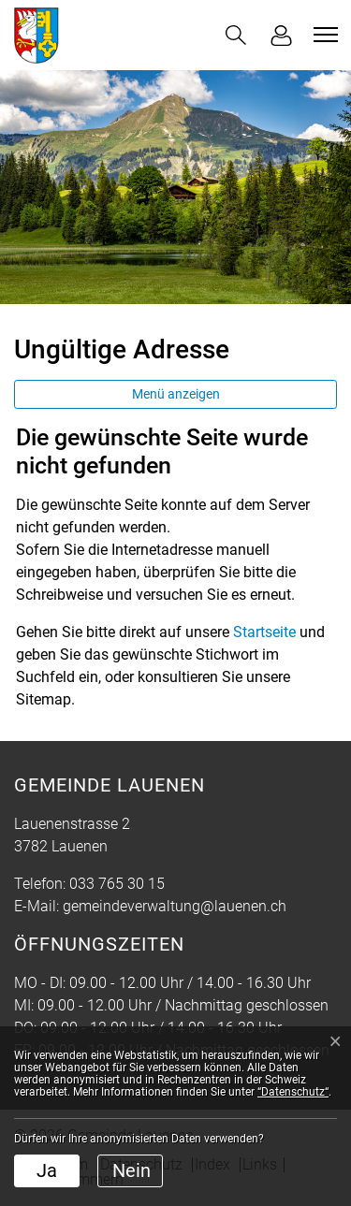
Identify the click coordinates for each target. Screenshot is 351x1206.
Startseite (264, 632)
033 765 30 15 (117, 884)
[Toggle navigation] (323, 34)
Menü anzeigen (176, 393)
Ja (47, 1170)
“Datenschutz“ (293, 1091)
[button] (235, 35)
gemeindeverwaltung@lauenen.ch (174, 906)
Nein (131, 1170)
